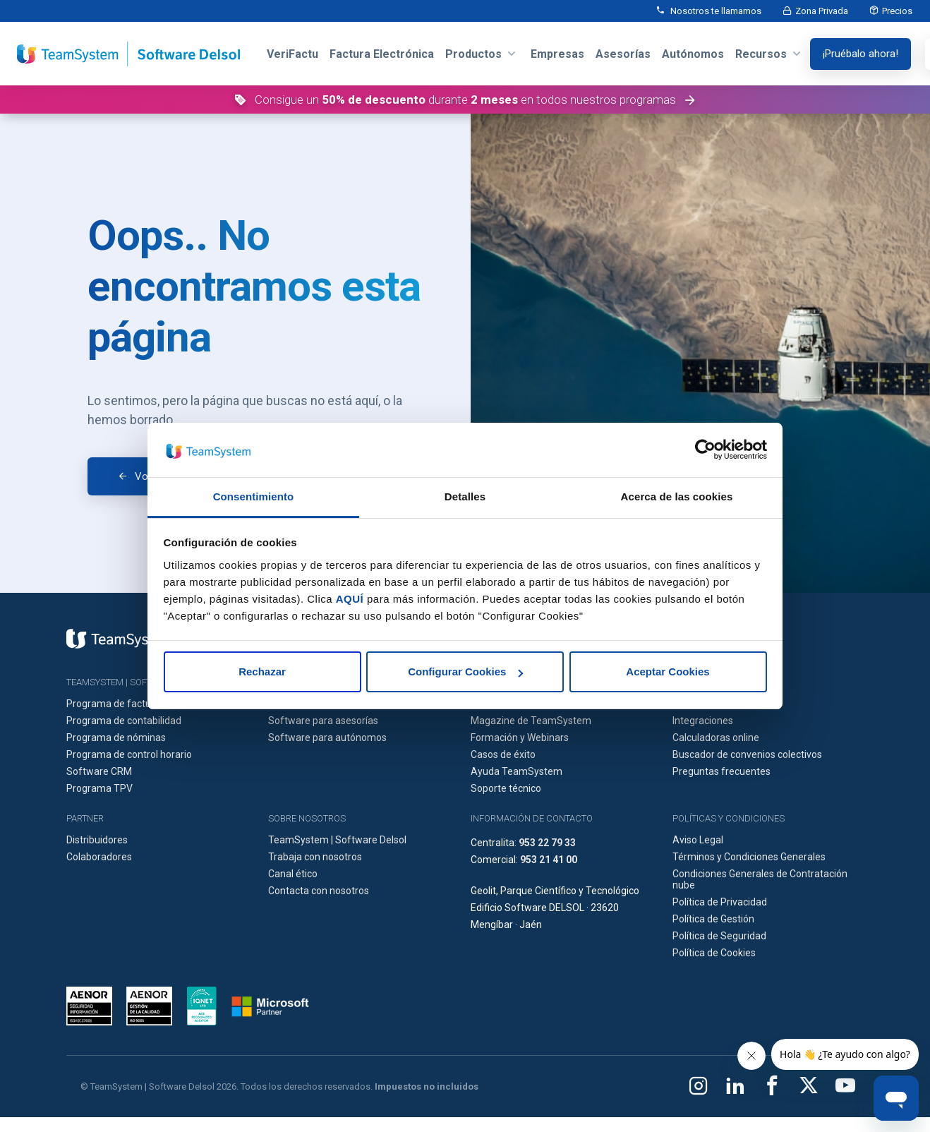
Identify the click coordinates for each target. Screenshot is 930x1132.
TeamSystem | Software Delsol (337, 839)
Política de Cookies (714, 952)
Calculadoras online (715, 737)
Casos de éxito (503, 754)
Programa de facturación (122, 703)
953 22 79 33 (547, 842)
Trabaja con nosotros (315, 856)
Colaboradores (99, 856)
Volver (149, 476)
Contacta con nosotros (318, 890)
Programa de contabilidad (123, 720)
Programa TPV (99, 788)
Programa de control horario (129, 754)
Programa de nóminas (116, 737)
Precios (897, 11)
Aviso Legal (697, 839)
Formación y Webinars (520, 737)
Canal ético (293, 873)
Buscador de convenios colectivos (747, 754)
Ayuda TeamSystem (516, 771)
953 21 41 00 (548, 859)
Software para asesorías (323, 720)
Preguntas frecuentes (721, 771)
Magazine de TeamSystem (531, 720)
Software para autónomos (327, 737)
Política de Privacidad (719, 902)
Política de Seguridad (719, 935)
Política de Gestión (713, 919)
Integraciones (702, 720)
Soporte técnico (506, 788)
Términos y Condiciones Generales (749, 856)
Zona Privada (821, 11)
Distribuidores (97, 839)
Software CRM (99, 771)
